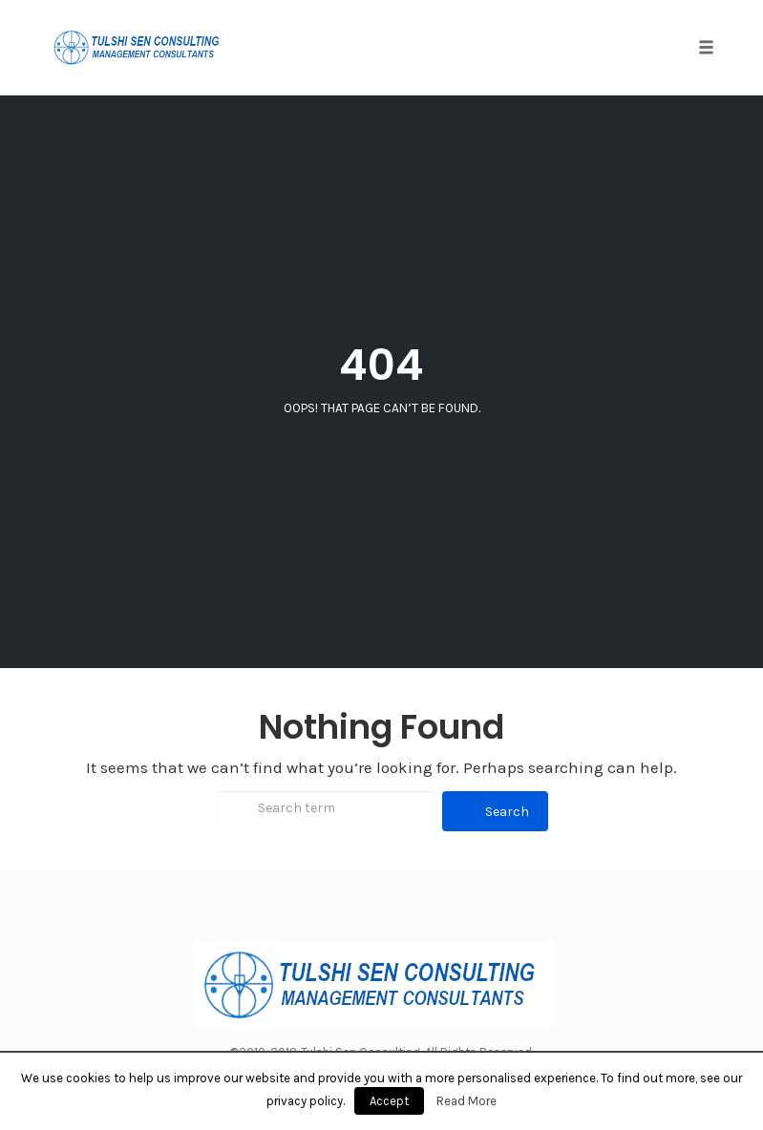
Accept (389, 1101)
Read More (466, 1101)
